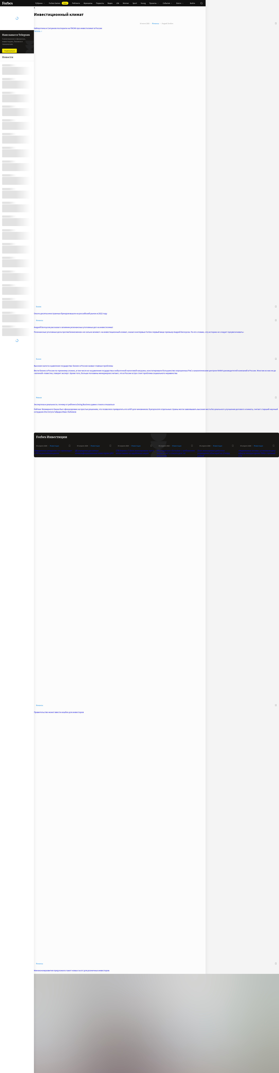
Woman (126, 3)
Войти (192, 3)
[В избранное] (276, 23)
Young (143, 3)
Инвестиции (54, 446)
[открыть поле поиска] (201, 3)
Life (117, 3)
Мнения (39, 397)
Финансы (155, 23)
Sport (135, 3)
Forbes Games (58, 3)
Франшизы (88, 3)
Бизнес (38, 306)
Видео (110, 3)
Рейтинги (76, 3)
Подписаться (9, 51)
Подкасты (100, 3)
